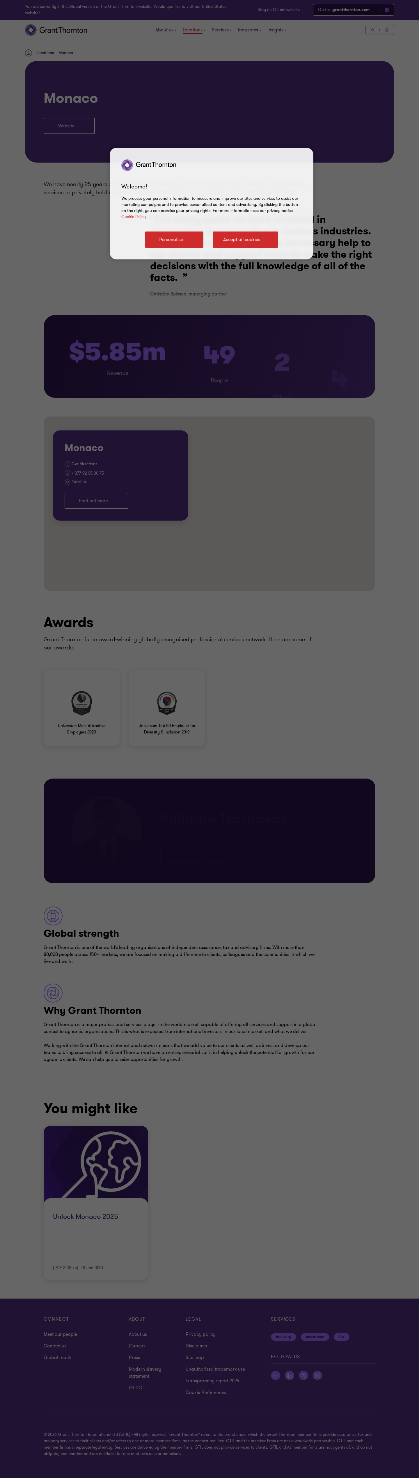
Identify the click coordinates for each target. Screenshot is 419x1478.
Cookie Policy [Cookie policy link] (133, 217)
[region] (211, 203)
